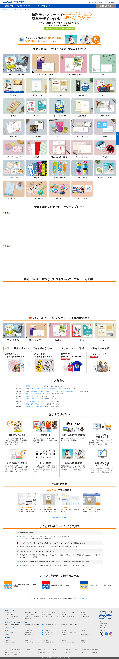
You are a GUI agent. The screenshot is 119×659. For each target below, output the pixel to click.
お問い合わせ (103, 623)
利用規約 (45, 640)
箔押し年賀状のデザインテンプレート (36, 404)
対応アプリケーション (48, 632)
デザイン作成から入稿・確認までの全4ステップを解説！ (47, 388)
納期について (9, 634)
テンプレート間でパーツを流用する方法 (64, 391)
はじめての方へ (29, 630)
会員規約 (64, 640)
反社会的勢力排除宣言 (48, 642)
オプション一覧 (10, 618)
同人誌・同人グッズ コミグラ (32, 616)
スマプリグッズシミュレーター (51, 616)
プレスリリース (10, 644)
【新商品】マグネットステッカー (34, 386)
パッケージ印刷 (47, 614)
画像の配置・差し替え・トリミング (41, 391)
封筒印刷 (64, 614)
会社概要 (8, 640)
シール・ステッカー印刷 (68, 612)
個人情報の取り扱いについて (32, 642)
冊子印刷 (83, 612)
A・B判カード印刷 (29, 614)
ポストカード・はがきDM (49, 612)
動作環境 (64, 630)
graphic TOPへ (110, 2)
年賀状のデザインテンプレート (69, 624)
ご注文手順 (83, 632)
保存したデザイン (106, 6)
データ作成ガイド (10, 632)
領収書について (66, 634)
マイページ (103, 621)
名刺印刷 (8, 612)
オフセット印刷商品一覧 (68, 616)
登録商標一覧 (83, 598)
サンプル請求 (103, 625)
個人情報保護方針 (10, 642)
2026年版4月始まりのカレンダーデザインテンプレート (41, 401)
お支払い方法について (48, 634)
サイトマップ (103, 627)
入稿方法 (83, 630)
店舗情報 (27, 640)
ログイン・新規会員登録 (94, 2)
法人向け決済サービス (86, 634)
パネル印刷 (83, 614)
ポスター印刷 (9, 614)
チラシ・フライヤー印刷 (31, 612)
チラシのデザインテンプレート (51, 624)
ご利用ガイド (9, 6)
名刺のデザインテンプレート (32, 624)
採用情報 (83, 642)
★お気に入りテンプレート (25, 6)
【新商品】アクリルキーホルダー (34, 398)
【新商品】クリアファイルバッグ (34, 406)
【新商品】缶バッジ (31, 396)
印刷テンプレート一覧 (30, 632)
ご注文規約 (83, 640)
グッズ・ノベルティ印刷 (12, 616)
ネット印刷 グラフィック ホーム (10, 9)
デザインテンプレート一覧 (12, 624)
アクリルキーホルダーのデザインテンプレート (38, 393)
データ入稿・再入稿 (44, 6)
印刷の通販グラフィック (11, 653)
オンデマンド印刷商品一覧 (87, 616)
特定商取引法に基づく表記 (68, 642)
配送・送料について (30, 634)
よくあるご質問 (47, 630)
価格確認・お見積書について (69, 632)
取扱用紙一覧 (28, 618)
